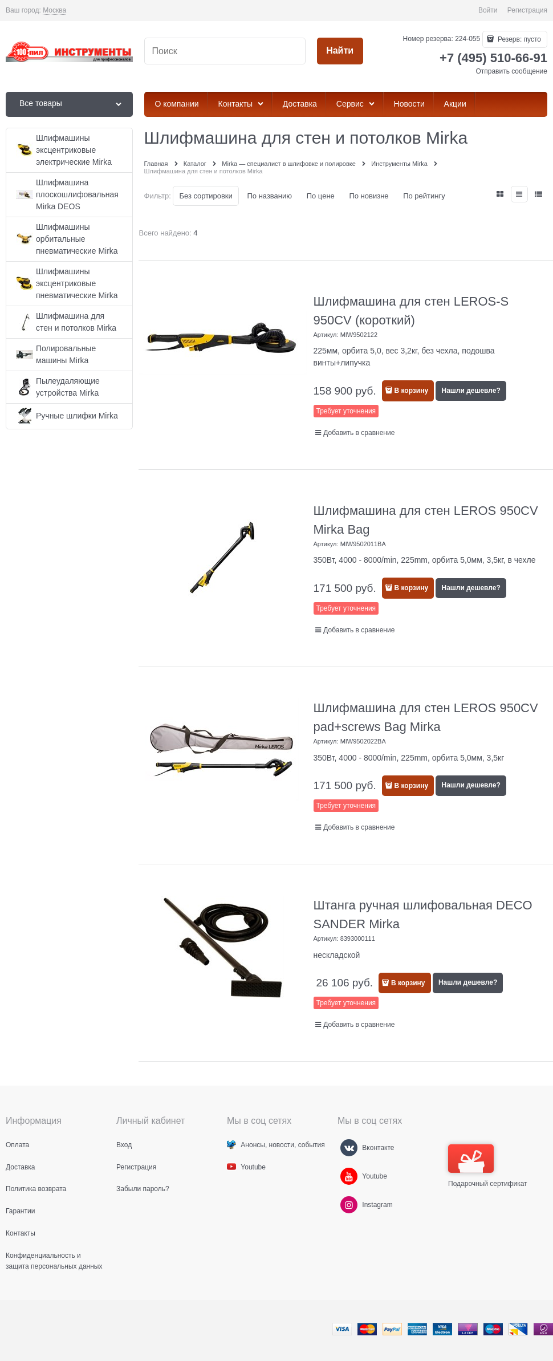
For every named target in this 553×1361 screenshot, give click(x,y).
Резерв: (518, 39)
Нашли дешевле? (470, 391)
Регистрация (527, 10)
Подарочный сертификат (487, 1166)
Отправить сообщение (511, 71)
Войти (488, 10)
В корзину (412, 391)
